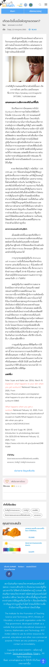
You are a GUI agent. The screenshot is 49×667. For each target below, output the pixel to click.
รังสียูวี (26, 510)
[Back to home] (8, 4)
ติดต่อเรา (21, 566)
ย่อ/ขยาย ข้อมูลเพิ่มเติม (24, 470)
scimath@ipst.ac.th (17, 660)
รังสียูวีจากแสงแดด (12, 510)
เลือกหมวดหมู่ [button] (35, 11)
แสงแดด (37, 515)
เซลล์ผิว (35, 510)
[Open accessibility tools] (43, 661)
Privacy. (36, 653)
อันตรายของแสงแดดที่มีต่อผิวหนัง (17, 515)
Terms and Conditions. (23, 653)
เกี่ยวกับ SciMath (10, 566)
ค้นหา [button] (12, 11)
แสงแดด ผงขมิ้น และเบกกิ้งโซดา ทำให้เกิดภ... (34, 529)
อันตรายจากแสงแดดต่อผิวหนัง (33, 544)
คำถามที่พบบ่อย (9, 569)
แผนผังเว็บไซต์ (31, 566)
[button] (46, 4)
